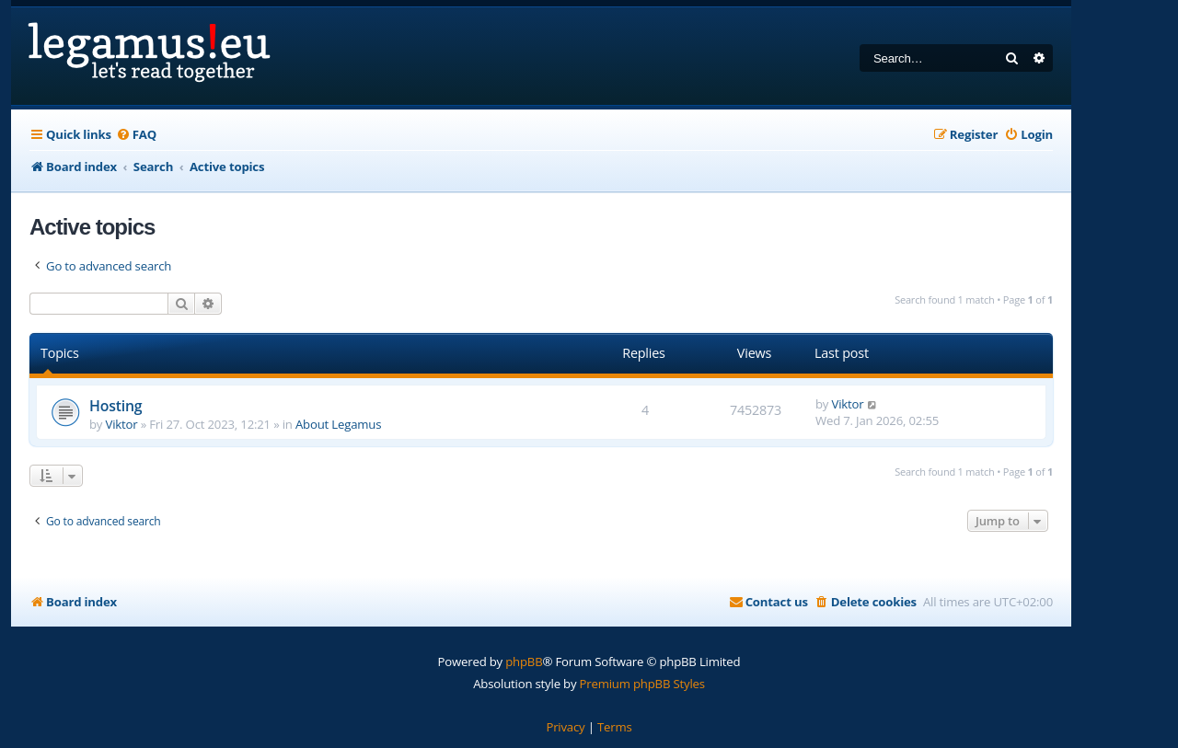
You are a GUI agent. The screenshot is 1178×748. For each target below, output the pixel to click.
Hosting (115, 406)
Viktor (122, 424)
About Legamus (338, 424)
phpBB (523, 661)
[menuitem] (136, 134)
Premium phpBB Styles (642, 683)
